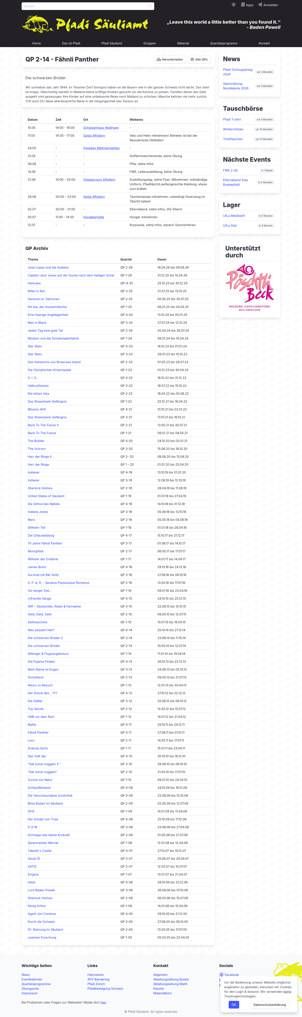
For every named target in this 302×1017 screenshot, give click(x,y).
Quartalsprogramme (36, 984)
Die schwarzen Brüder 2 (45, 638)
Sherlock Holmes (40, 488)
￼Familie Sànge (39, 598)
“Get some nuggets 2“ (44, 764)
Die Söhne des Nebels (44, 504)
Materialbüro (162, 993)
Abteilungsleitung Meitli (170, 984)
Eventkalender (32, 979)
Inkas (31, 882)
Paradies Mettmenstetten (101, 148)
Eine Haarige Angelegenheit (48, 315)
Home (36, 43)
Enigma (33, 874)
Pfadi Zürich (96, 984)
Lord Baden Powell (41, 890)
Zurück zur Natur (40, 780)
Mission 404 (37, 409)
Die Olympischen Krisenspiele (49, 370)
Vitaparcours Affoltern (99, 179)
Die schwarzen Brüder (44, 646)
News (26, 975)
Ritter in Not (36, 291)
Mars (31, 520)
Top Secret (36, 709)
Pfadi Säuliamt (112, 43)
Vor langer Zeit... (40, 591)
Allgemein (160, 975)
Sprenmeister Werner (43, 843)
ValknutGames (38, 386)
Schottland (35, 677)
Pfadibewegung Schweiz (105, 988)
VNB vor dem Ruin (41, 717)
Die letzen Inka (38, 393)
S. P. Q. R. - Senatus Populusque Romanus (58, 583)
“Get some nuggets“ (42, 772)
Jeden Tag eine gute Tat (45, 330)
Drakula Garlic (38, 748)
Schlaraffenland (39, 788)
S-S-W (32, 827)
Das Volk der (37, 756)
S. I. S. (32, 378)
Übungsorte (30, 988)
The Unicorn (37, 449)
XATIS (32, 866)
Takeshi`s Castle (39, 851)
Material (183, 43)
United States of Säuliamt (46, 496)
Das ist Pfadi (71, 43)
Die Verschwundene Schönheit (50, 795)
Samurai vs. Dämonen (44, 299)
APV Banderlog (98, 979)
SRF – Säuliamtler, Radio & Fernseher (54, 606)
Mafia (32, 725)
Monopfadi (35, 551)
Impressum (30, 993)
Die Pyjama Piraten (41, 661)
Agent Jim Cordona (42, 914)
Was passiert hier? (41, 630)
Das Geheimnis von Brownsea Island (54, 362)
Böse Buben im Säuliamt (45, 803)
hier (103, 1002)
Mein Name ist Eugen (43, 669)
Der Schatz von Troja (43, 819)
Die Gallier (35, 701)
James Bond (37, 567)
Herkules (34, 283)
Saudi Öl (34, 859)
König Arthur (37, 906)
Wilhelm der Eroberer (43, 559)
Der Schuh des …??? (42, 693)
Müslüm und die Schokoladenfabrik (53, 338)
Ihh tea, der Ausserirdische (47, 307)
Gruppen (149, 43)
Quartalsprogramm (224, 43)
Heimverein (95, 975)
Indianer (33, 472)
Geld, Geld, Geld (39, 614)
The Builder (36, 441)
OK (234, 1005)
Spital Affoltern (94, 135)
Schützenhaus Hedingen (101, 128)
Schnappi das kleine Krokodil (49, 835)
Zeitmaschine (37, 622)
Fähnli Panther (38, 732)
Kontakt (264, 43)
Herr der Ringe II (40, 457)
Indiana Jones (38, 512)
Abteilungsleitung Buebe (171, 979)
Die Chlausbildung (41, 535)
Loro (31, 740)
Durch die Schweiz (41, 922)
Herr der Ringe (38, 464)
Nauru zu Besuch (40, 685)
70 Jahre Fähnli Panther (45, 543)
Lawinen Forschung (42, 937)
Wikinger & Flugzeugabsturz (48, 654)
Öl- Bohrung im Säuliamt (45, 929)
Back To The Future (42, 433)
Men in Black (37, 323)
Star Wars (35, 346)
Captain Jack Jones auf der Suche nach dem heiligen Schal (71, 275)
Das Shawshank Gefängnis (47, 401)
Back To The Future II (43, 425)
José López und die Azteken (48, 267)
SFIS (31, 811)
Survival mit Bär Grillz (43, 575)
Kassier (158, 988)
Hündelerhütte (93, 217)
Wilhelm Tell (36, 527)
